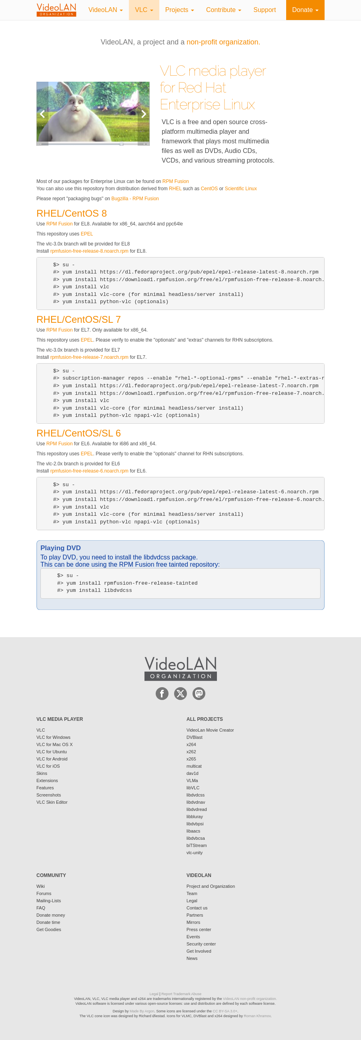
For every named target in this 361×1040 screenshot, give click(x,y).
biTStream (197, 845)
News (192, 958)
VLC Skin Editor (52, 802)
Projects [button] (179, 9)
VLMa (192, 780)
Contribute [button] (223, 9)
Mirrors (193, 922)
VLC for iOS (48, 766)
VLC (40, 730)
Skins (41, 773)
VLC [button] (144, 9)
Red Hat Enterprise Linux (207, 96)
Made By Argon (142, 1011)
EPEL (87, 234)
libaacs (193, 831)
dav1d (193, 773)
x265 (191, 758)
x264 (191, 744)
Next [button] (144, 113)
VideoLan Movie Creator (210, 730)
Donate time (48, 922)
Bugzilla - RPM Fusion (135, 198)
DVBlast (195, 737)
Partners (195, 915)
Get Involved (199, 951)
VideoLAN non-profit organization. (250, 999)
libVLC (193, 787)
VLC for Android (52, 758)
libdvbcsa (196, 838)
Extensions (47, 780)
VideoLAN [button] (105, 9)
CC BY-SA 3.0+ (225, 1011)
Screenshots (48, 795)
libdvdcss (196, 795)
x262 (191, 751)
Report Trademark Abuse (181, 994)
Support (264, 9)
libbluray (195, 816)
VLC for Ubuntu (51, 751)
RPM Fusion (175, 181)
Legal (192, 900)
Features (45, 787)
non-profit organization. (223, 42)
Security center (201, 943)
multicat (194, 766)
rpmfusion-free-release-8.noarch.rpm (89, 251)
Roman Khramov (257, 1016)
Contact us (197, 907)
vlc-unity (195, 852)
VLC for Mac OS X (54, 744)
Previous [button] (42, 113)
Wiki (40, 886)
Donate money (50, 915)
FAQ (40, 907)
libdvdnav (196, 802)
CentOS (209, 188)
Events (193, 936)
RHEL (175, 188)
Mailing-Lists (48, 900)
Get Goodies (48, 929)
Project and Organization (211, 886)
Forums (43, 893)
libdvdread (197, 809)
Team (192, 893)
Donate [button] (305, 9)
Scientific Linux (241, 188)
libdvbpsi (195, 823)
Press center (199, 929)
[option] (93, 113)
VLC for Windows (53, 737)
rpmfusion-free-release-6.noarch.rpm (89, 471)
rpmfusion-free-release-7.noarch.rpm (89, 357)
